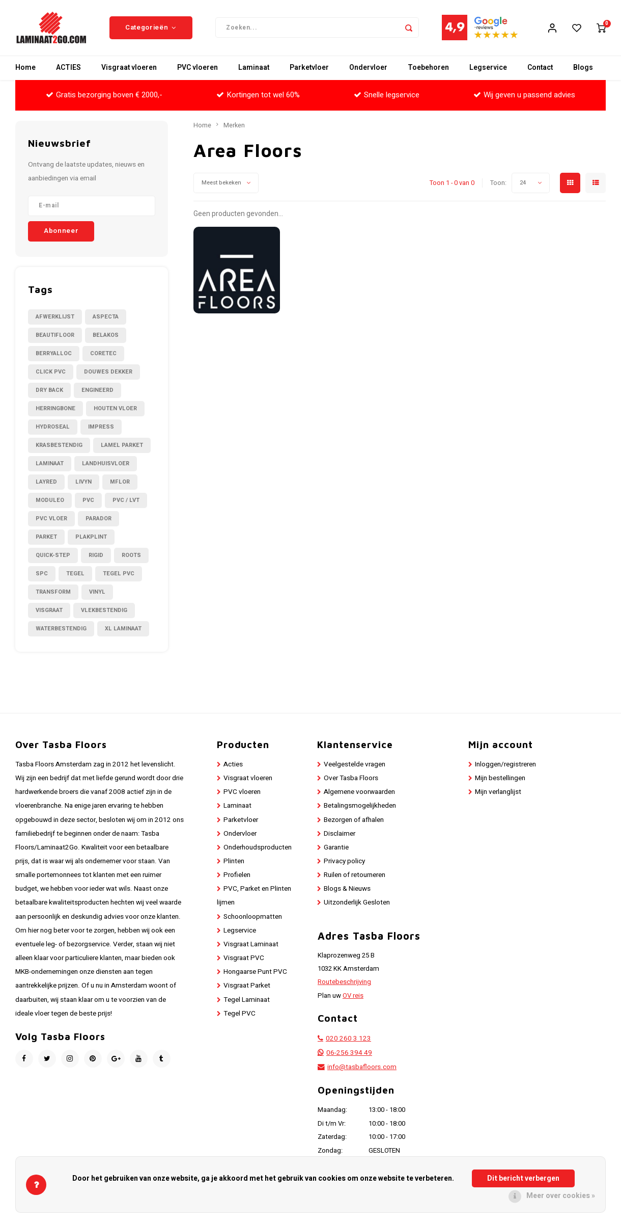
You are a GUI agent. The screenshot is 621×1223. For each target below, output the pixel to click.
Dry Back (49, 390)
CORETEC (103, 354)
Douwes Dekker (108, 372)
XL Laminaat (123, 629)
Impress (101, 427)
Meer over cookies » (560, 1195)
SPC (42, 574)
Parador (98, 519)
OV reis (353, 996)
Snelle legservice (386, 95)
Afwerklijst (55, 317)
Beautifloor (55, 335)
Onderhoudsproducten (257, 848)
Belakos (106, 335)
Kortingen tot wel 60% (258, 95)
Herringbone (55, 409)
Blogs (583, 68)
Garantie (336, 848)
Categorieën (151, 28)
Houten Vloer (115, 409)
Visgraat (49, 610)
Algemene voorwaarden (359, 793)
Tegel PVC (118, 574)
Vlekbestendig (104, 610)
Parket (46, 537)
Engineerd (97, 390)
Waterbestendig (61, 629)
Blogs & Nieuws (347, 890)
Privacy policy (344, 862)
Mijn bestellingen (500, 779)
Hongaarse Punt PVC (255, 973)
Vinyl (97, 592)
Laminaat (253, 68)
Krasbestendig (59, 445)
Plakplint (91, 537)
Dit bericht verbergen (523, 1178)
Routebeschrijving (344, 983)
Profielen (236, 876)
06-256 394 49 (349, 1054)
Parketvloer (309, 68)
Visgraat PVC (243, 958)
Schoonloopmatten (252, 917)
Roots (131, 555)
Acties (233, 765)
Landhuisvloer (105, 464)
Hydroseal (53, 427)
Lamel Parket (122, 445)
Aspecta (106, 317)
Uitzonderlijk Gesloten (357, 903)
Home (25, 68)
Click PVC (51, 372)
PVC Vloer (51, 519)
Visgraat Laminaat (250, 945)
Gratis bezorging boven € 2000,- (104, 95)
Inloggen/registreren (505, 765)
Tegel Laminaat (246, 1000)
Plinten (233, 862)
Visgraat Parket (246, 986)
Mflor (120, 482)
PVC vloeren (197, 68)
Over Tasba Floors (351, 779)
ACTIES (68, 68)
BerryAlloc (54, 354)
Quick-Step (53, 555)
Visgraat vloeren (129, 68)
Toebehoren (428, 68)
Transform (53, 592)
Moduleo (50, 500)
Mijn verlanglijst (498, 793)
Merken (234, 125)
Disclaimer (339, 834)
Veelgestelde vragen (354, 765)
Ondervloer (368, 68)
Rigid (96, 555)
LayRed (46, 482)
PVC (88, 500)
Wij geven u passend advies (524, 95)
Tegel (75, 574)
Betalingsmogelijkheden (360, 807)
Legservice (488, 68)
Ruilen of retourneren (354, 876)
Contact (540, 68)
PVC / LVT (125, 500)
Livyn (83, 482)
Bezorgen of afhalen (354, 820)
